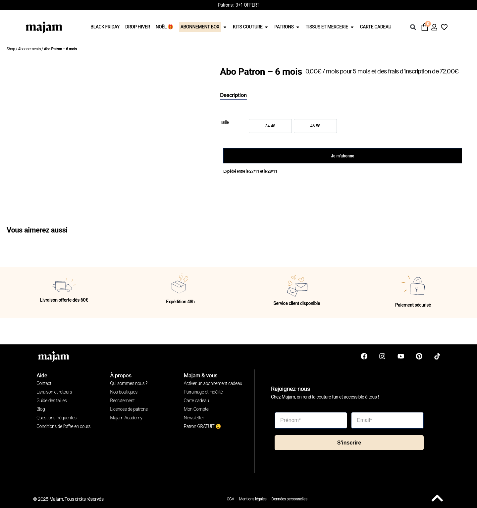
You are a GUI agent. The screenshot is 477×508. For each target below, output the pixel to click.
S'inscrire (349, 442)
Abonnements (29, 49)
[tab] (233, 96)
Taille (224, 122)
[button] (413, 27)
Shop (11, 49)
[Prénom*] (311, 420)
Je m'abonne (342, 156)
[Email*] (387, 420)
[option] (270, 126)
